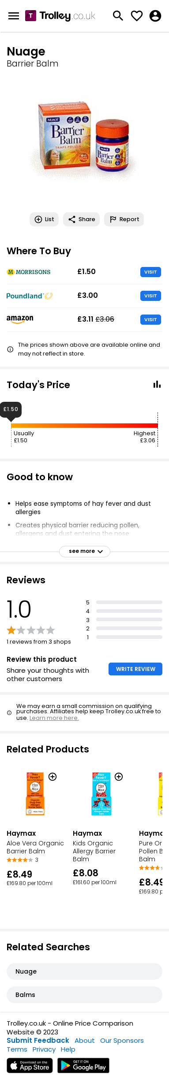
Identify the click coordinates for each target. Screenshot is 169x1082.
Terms (17, 1049)
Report (124, 219)
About (85, 1040)
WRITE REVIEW (135, 669)
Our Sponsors (122, 1040)
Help (68, 1049)
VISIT (150, 271)
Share (81, 219)
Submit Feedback (38, 1040)
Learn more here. (54, 718)
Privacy (44, 1049)
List (44, 219)
